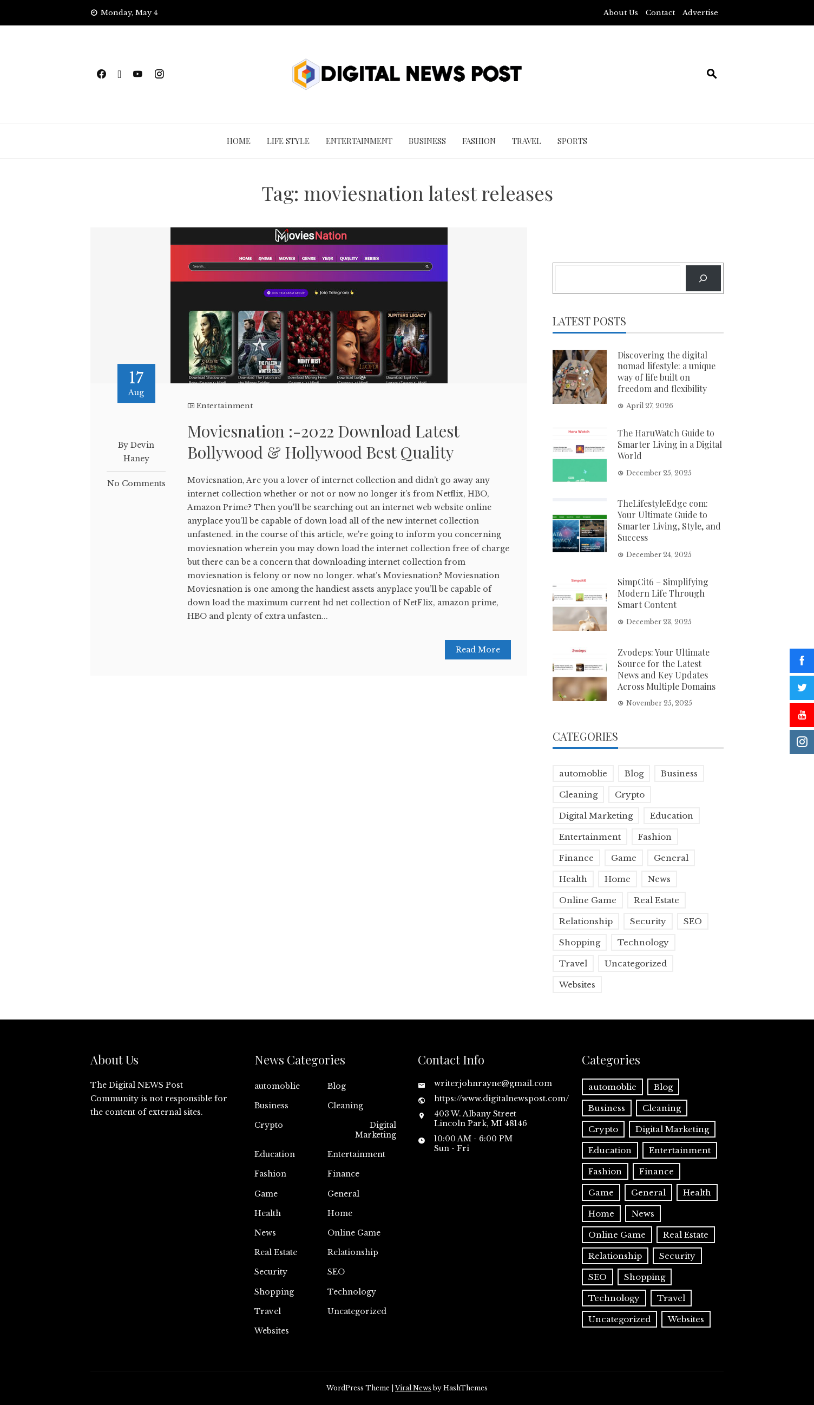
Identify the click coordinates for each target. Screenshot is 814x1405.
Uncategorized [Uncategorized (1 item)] (636, 963)
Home (239, 140)
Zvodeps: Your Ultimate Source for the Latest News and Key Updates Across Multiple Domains (666, 668)
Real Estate (275, 1252)
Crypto (268, 1125)
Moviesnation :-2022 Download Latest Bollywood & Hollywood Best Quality (323, 441)
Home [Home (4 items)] (618, 879)
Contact (660, 12)
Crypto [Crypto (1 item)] (630, 794)
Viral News (413, 1388)
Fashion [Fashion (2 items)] (655, 837)
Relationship (352, 1252)
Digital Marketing (375, 1130)
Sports (572, 140)
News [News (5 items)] (659, 879)
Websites (271, 1331)
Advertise (700, 12)
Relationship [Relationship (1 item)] (586, 921)
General (343, 1194)
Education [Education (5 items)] (671, 816)
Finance (343, 1174)
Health (267, 1213)
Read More (478, 650)
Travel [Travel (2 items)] (573, 963)
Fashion (479, 140)
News (265, 1233)
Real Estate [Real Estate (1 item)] (656, 900)
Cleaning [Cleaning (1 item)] (578, 794)
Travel (526, 140)
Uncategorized (356, 1311)
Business (427, 140)
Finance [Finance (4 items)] (576, 858)
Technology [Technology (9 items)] (643, 942)
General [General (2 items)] (671, 858)
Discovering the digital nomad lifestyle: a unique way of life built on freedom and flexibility (666, 371)
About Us (620, 12)
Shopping (274, 1292)
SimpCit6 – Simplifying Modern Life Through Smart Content (663, 593)
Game (266, 1194)
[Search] (703, 278)
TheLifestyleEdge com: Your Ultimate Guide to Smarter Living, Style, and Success (669, 520)
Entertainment (359, 140)
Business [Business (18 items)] (679, 773)
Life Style (288, 140)
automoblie (277, 1086)
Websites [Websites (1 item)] (577, 984)
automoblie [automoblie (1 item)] (583, 773)
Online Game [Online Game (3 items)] (587, 900)
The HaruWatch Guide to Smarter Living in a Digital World (670, 444)
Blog (336, 1086)
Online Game (353, 1233)
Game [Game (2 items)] (623, 858)
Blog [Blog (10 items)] (634, 773)
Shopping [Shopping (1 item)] (579, 942)
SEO (336, 1272)
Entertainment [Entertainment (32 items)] (590, 837)
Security (270, 1272)
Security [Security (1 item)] (648, 921)
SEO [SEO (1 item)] (693, 921)
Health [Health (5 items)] (573, 879)
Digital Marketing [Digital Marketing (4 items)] (596, 816)
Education (274, 1154)
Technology (351, 1292)
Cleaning (345, 1105)
